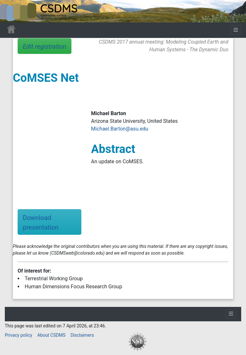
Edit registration (44, 46)
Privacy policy (18, 335)
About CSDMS (51, 335)
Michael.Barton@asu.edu (119, 129)
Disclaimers (82, 335)
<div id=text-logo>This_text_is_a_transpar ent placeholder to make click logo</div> (10, 11)
